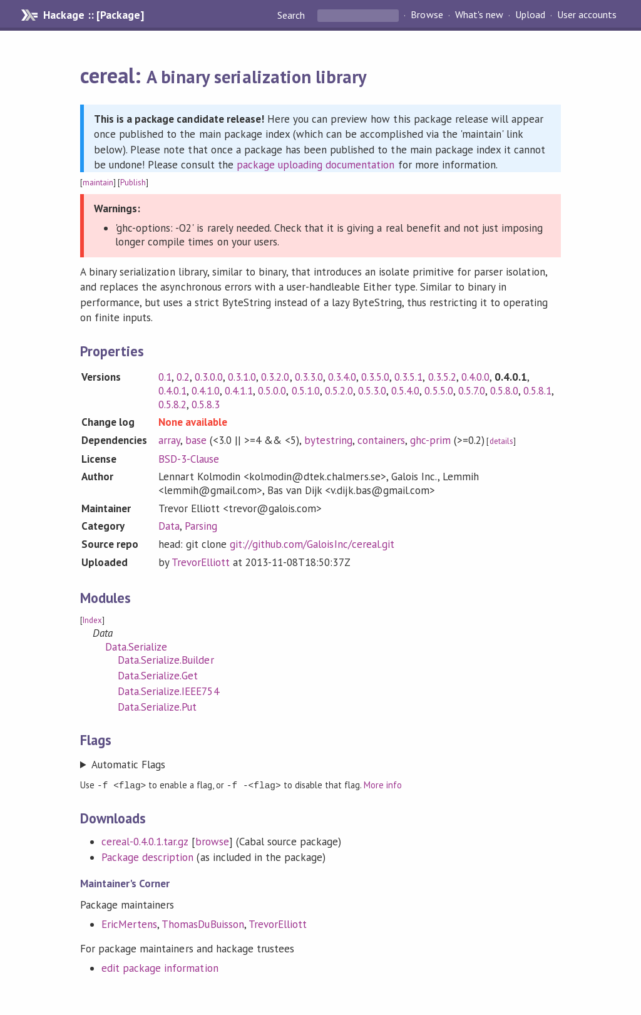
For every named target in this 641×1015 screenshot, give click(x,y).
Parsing (201, 526)
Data (169, 526)
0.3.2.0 (275, 377)
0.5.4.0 (405, 391)
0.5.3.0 (372, 391)
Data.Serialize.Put (157, 707)
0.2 (183, 377)
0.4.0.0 (475, 377)
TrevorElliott (201, 562)
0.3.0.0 (209, 377)
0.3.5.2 (442, 377)
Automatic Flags (128, 764)
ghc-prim (430, 440)
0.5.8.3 (206, 404)
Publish (133, 182)
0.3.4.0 (342, 377)
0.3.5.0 (375, 377)
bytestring (328, 440)
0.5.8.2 (172, 404)
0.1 (165, 377)
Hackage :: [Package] (93, 15)
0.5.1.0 (306, 391)
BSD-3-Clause (188, 459)
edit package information (159, 967)
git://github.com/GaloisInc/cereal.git (312, 544)
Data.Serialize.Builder (166, 660)
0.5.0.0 (272, 391)
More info (383, 785)
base (196, 440)
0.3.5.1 (408, 377)
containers (381, 440)
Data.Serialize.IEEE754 (168, 691)
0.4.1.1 (239, 391)
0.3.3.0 (309, 377)
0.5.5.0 (438, 391)
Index (92, 620)
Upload (530, 15)
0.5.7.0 (471, 391)
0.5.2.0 (339, 391)
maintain (98, 182)
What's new (479, 15)
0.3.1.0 (242, 377)
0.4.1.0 (206, 391)
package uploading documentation (316, 165)
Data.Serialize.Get (158, 676)
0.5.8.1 (537, 391)
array (169, 440)
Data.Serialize (136, 647)
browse (212, 841)
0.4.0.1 (172, 391)
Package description (147, 856)
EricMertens (129, 923)
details (501, 441)
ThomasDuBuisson (203, 923)
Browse (427, 15)
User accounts (587, 15)
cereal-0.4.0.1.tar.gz (144, 841)
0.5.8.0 (504, 391)
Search (292, 15)
